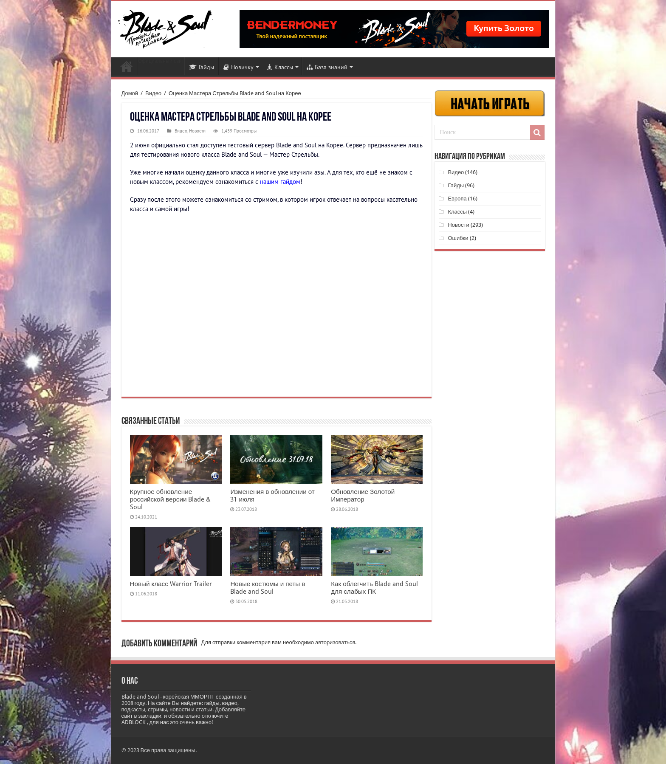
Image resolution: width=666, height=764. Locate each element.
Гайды (201, 67)
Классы (280, 67)
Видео (153, 93)
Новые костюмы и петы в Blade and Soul (267, 587)
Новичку (238, 67)
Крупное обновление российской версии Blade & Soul (170, 499)
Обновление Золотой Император (363, 495)
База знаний (327, 67)
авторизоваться (335, 642)
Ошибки (458, 238)
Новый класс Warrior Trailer (171, 584)
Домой (129, 93)
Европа (457, 198)
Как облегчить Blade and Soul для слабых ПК (374, 587)
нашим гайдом (280, 182)
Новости (127, 66)
